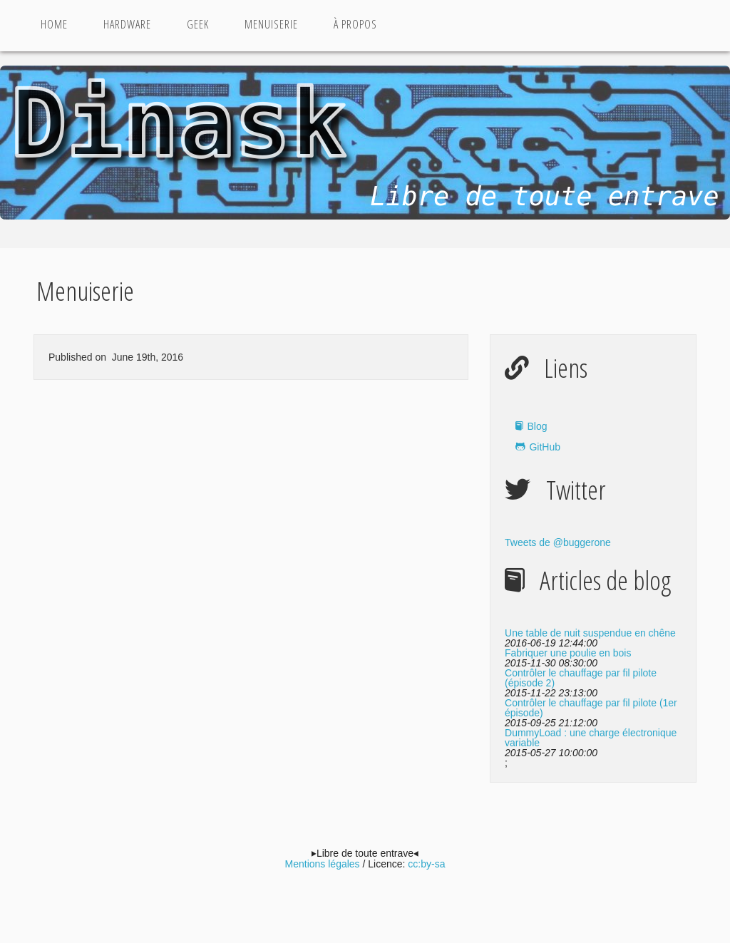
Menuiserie (271, 24)
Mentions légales (322, 864)
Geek (198, 24)
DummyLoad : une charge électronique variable (591, 737)
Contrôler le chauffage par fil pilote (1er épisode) (591, 707)
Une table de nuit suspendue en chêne (590, 633)
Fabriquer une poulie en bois (568, 653)
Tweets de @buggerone (558, 542)
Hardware (127, 24)
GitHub (544, 447)
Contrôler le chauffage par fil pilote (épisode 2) (581, 678)
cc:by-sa (426, 864)
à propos (355, 24)
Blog (537, 426)
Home (54, 24)
